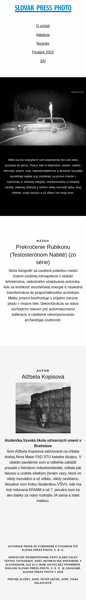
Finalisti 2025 (43, 52)
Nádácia (43, 35)
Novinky (43, 43)
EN (42, 61)
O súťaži (43, 26)
